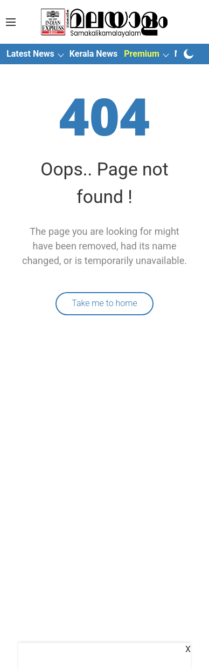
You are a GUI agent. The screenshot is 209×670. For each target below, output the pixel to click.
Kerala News (93, 54)
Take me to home (104, 303)
